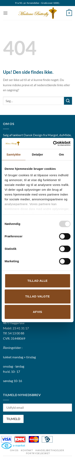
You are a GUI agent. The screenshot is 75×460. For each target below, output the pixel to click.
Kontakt (27, 450)
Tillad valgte (37, 296)
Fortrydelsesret (38, 453)
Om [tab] (61, 154)
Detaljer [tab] (37, 154)
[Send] (68, 101)
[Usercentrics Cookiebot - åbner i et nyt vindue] (53, 143)
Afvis (37, 311)
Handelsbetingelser (49, 450)
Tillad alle (37, 280)
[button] (5, 13)
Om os (14, 450)
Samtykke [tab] (13, 154)
